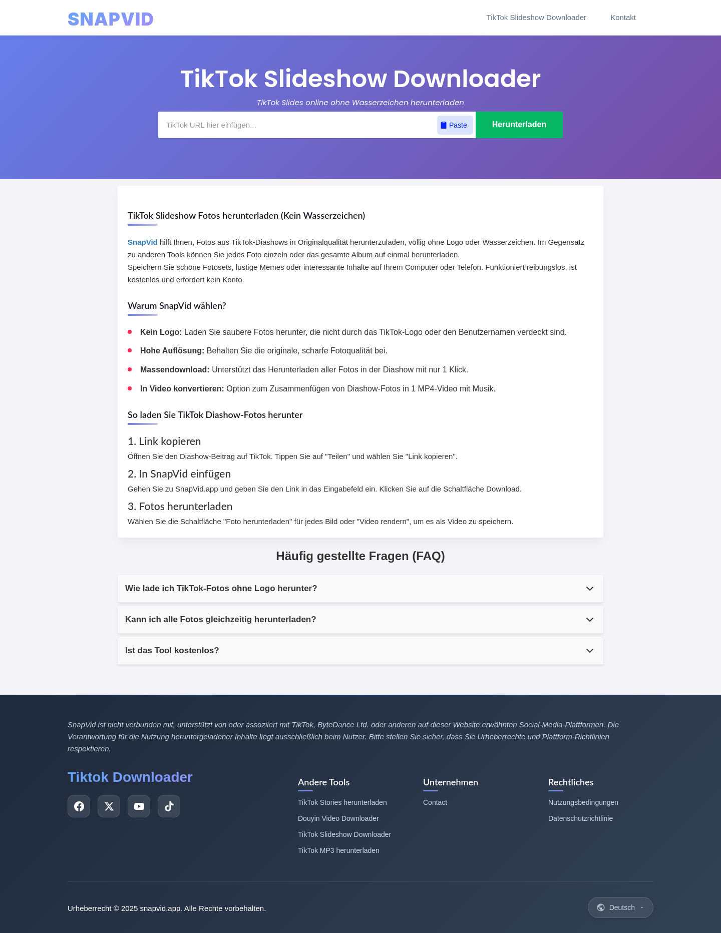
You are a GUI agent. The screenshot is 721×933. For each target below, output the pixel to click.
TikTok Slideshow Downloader (537, 17)
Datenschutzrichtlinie (580, 818)
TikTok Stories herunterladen (342, 802)
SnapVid (143, 242)
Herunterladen (519, 124)
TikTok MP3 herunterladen (339, 850)
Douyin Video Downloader (338, 818)
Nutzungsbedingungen (583, 802)
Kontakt (623, 17)
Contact (435, 802)
